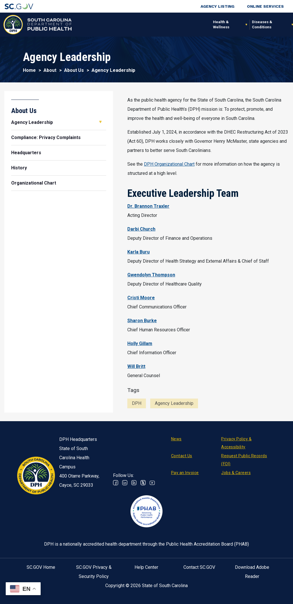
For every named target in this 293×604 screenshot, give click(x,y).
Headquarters (26, 152)
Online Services (265, 6)
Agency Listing (217, 6)
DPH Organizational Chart (169, 164)
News (176, 439)
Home (29, 70)
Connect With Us (261, 24)
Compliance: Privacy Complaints (46, 137)
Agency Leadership (32, 122)
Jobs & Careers (236, 472)
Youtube (152, 482)
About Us (74, 70)
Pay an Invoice (185, 472)
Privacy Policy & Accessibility (236, 443)
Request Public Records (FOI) (244, 460)
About (234, 24)
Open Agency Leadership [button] (100, 122)
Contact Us (181, 456)
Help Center (146, 567)
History (19, 168)
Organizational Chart (33, 183)
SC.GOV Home (41, 567)
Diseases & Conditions (123, 24)
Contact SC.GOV (199, 567)
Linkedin (124, 482)
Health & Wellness (82, 24)
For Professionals (203, 24)
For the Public (165, 24)
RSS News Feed (133, 482)
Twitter (143, 482)
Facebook (115, 482)
